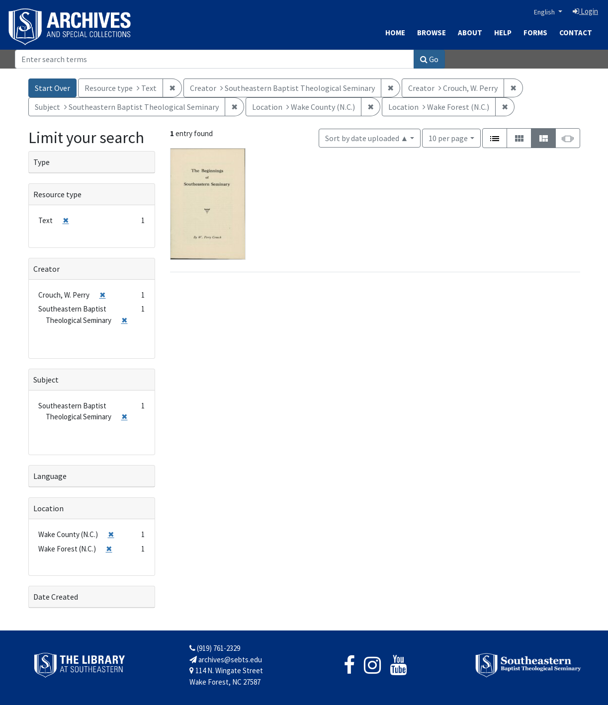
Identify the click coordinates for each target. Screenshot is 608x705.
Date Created (55, 597)
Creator (46, 269)
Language (50, 476)
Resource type (57, 194)
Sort (367, 138)
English (545, 11)
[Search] (214, 59)
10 (448, 137)
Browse (431, 32)
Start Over (52, 88)
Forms (535, 32)
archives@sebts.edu (225, 659)
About (470, 32)
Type (41, 162)
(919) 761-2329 (214, 648)
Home (395, 32)
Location (48, 508)
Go (429, 59)
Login (585, 11)
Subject (46, 380)
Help (503, 32)
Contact (575, 32)
